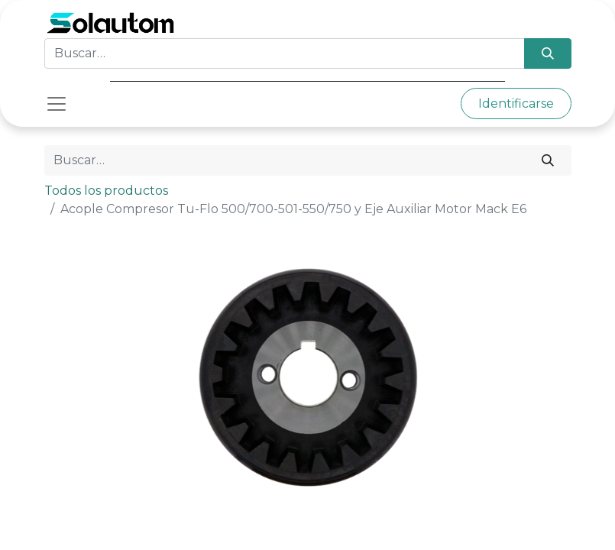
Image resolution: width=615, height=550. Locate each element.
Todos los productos (106, 190)
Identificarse (516, 103)
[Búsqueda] (547, 53)
